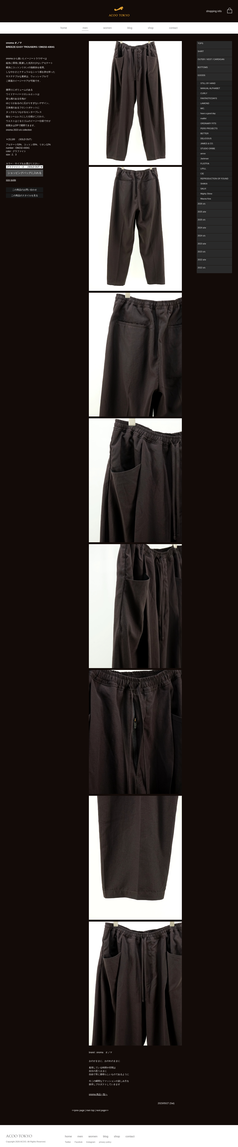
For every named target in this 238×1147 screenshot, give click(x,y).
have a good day (208, 113)
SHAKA (203, 183)
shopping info (214, 11)
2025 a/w (202, 212)
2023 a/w (202, 244)
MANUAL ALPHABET (210, 88)
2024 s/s (201, 236)
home (63, 27)
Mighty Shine (206, 194)
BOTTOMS (203, 67)
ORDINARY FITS (208, 123)
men (85, 27)
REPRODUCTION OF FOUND (214, 178)
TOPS (200, 43)
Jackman (204, 158)
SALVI (203, 189)
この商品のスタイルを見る (24, 195)
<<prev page (78, 1110)
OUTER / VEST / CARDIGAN (211, 59)
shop (150, 27)
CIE (202, 173)
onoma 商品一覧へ (98, 1094)
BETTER (204, 133)
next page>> (102, 1110)
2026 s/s (201, 204)
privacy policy (105, 1142)
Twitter (68, 1142)
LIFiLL (203, 168)
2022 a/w (202, 260)
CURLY (203, 93)
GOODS (201, 75)
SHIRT (201, 51)
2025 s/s (201, 220)
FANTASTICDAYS (208, 98)
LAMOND (204, 103)
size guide (11, 180)
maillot (203, 118)
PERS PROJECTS (209, 128)
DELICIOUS (205, 138)
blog (129, 27)
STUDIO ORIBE (207, 148)
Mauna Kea (205, 199)
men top (90, 1110)
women (107, 27)
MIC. (202, 108)
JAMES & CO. (206, 143)
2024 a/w (202, 228)
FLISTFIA (204, 163)
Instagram (90, 1142)
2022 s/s (201, 267)
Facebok (78, 1142)
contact (173, 27)
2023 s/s (201, 252)
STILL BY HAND (208, 83)
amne (203, 153)
